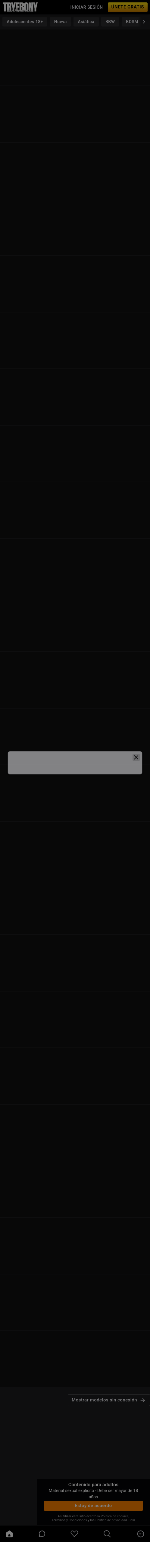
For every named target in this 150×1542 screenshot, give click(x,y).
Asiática (86, 21)
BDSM (132, 21)
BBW (110, 21)
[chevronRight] (144, 22)
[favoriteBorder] (74, 1533)
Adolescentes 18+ (25, 21)
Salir (132, 1520)
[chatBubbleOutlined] (42, 1533)
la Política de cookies (113, 1516)
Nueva (60, 21)
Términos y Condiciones (69, 1520)
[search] (107, 1534)
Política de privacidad (111, 1520)
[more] (141, 1534)
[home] (9, 1534)
